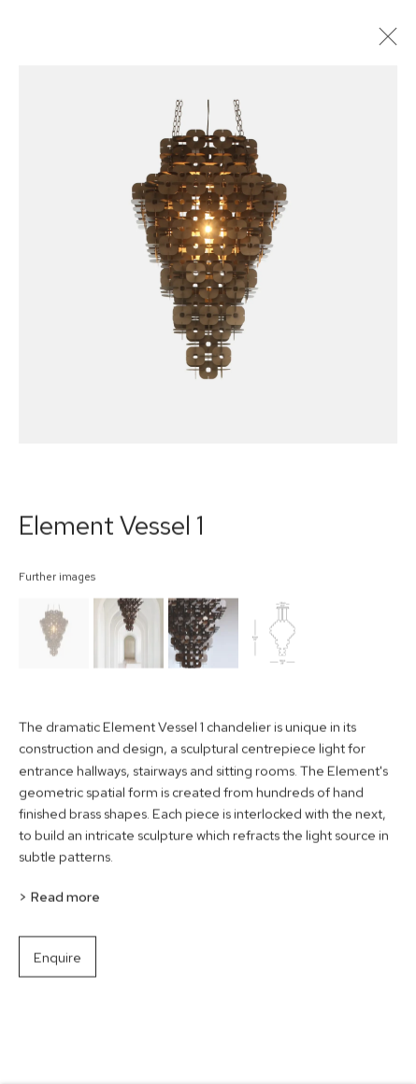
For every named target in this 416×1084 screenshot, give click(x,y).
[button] (54, 639)
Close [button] (388, 42)
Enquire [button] (57, 963)
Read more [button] (65, 903)
